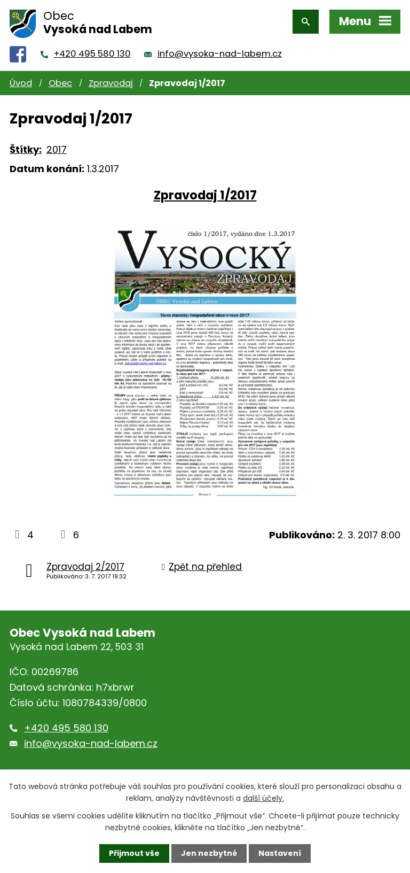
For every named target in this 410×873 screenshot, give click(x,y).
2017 (56, 149)
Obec (60, 83)
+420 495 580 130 (92, 54)
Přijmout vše (134, 853)
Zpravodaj (110, 83)
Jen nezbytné (209, 853)
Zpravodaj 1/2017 (205, 195)
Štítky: (26, 149)
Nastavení (279, 853)
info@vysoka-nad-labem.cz (219, 54)
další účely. (263, 798)
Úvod (21, 83)
